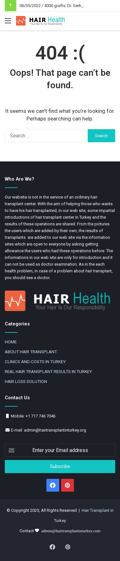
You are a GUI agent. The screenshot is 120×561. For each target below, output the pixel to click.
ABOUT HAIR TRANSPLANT (31, 351)
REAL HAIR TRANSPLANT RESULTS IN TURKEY (48, 371)
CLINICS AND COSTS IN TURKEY (35, 361)
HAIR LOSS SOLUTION (26, 381)
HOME (11, 341)
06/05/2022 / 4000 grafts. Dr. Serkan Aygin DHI (62, 5)
